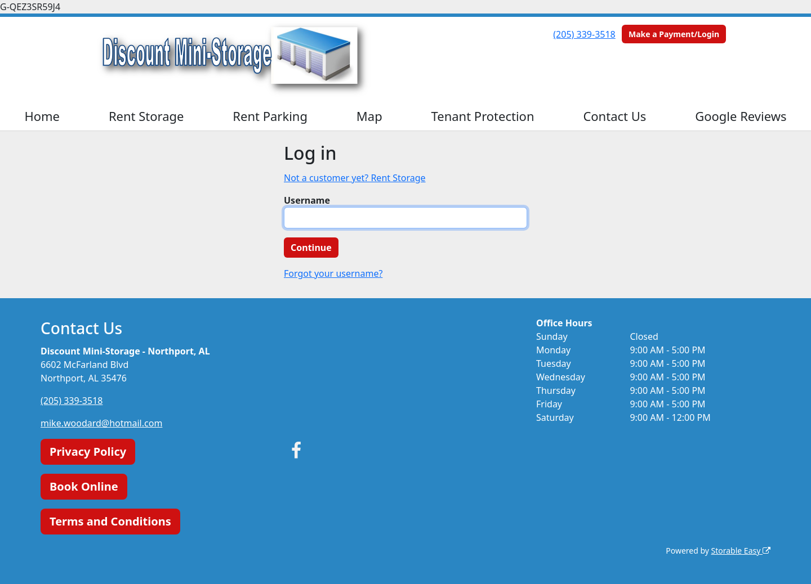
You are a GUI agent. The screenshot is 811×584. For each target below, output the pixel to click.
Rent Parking (270, 115)
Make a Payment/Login (674, 34)
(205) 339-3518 (584, 34)
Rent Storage (146, 115)
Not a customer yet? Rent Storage (355, 178)
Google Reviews (740, 115)
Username (307, 200)
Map (369, 115)
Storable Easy (740, 550)
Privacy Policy (88, 451)
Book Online (84, 486)
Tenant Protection (482, 115)
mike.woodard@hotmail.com (101, 423)
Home (42, 115)
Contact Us (614, 115)
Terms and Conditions (110, 521)
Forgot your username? (333, 273)
